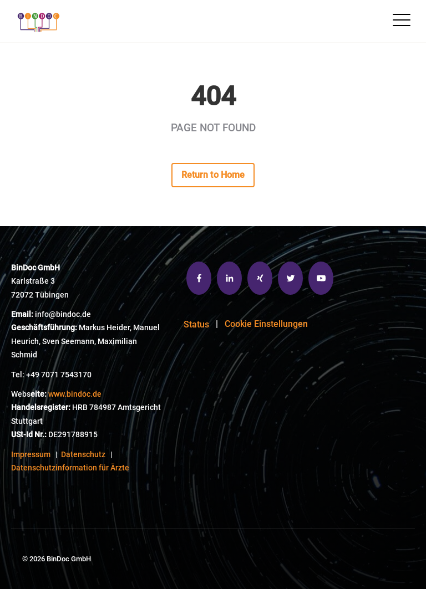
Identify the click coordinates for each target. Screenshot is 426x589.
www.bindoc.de (75, 394)
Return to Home (213, 175)
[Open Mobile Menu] (401, 21)
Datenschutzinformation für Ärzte (70, 468)
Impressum (30, 454)
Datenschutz (83, 454)
